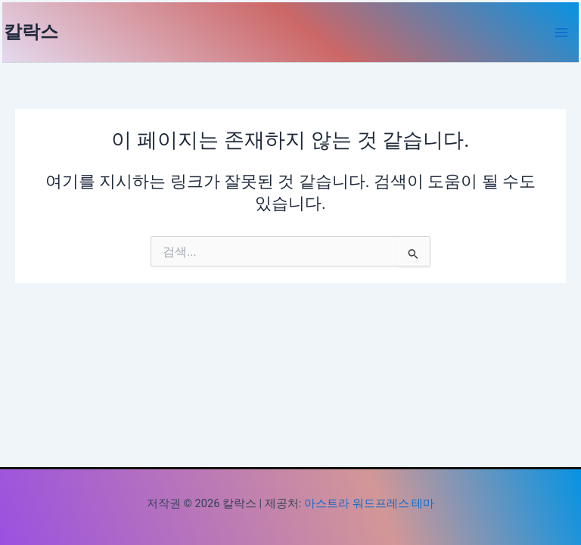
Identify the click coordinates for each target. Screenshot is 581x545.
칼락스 (31, 31)
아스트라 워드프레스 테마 (369, 503)
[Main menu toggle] (561, 32)
